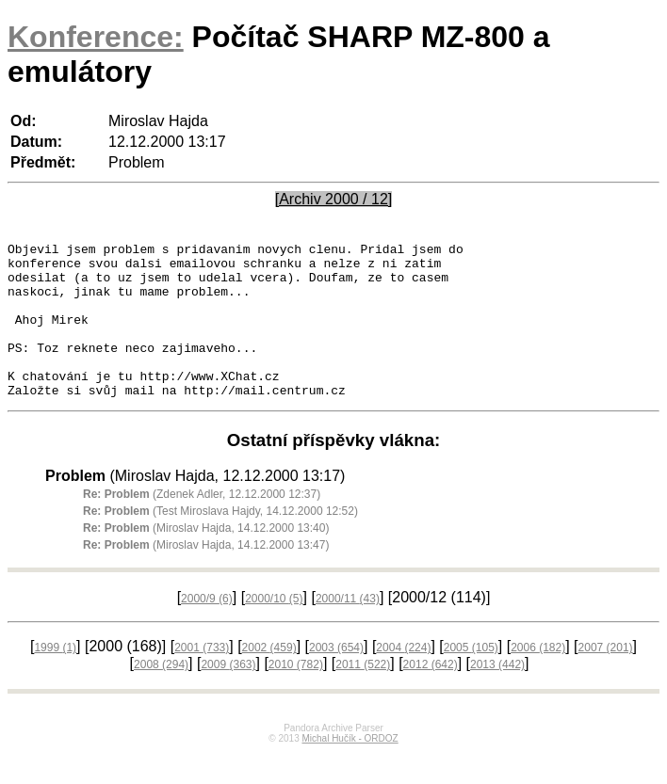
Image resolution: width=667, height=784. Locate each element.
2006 (538, 678)
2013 (497, 695)
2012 (430, 695)
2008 (161, 695)
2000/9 (207, 629)
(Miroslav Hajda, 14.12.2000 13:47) (206, 576)
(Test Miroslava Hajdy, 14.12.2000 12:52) (220, 542)
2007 (605, 678)
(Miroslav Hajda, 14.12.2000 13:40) (206, 559)
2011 (362, 695)
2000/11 (348, 629)
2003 (336, 678)
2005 (471, 678)
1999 (55, 678)
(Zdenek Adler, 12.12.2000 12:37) (201, 525)
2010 (295, 695)
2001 (201, 678)
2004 (403, 678)
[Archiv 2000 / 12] (334, 199)
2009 (228, 695)
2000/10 (273, 629)
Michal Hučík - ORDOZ (349, 769)
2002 (269, 678)
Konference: (96, 37)
